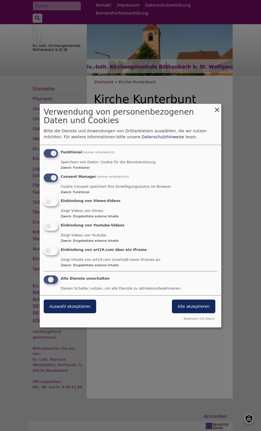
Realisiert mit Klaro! (199, 319)
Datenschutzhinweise (163, 137)
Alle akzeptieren (194, 306)
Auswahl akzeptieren (69, 306)
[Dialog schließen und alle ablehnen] (217, 107)
